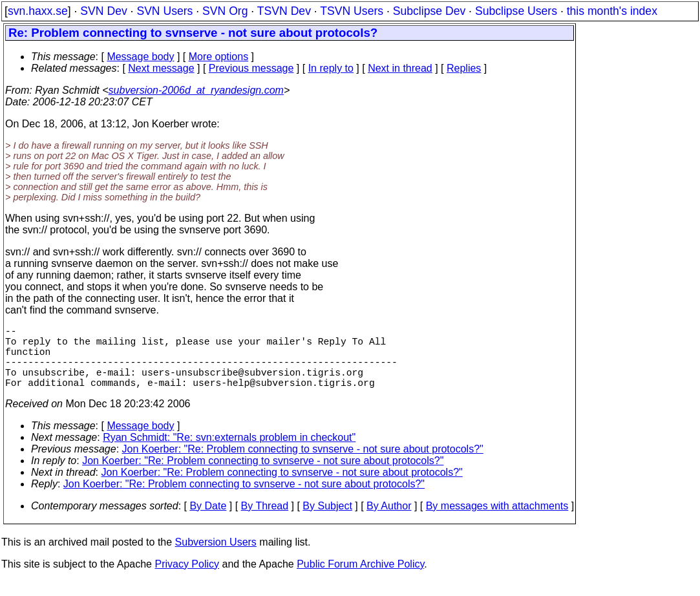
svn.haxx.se (38, 11)
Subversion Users (216, 557)
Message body (140, 56)
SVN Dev (103, 11)
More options (219, 56)
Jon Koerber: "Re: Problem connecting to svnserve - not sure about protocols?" (302, 464)
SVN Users (164, 11)
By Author (388, 521)
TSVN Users (351, 11)
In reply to (331, 68)
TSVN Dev (284, 11)
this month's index (612, 11)
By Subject (327, 521)
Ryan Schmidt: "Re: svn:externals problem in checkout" (229, 452)
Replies (464, 68)
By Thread (265, 521)
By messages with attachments (497, 521)
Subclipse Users (516, 11)
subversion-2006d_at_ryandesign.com (196, 90)
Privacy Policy (186, 579)
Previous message (251, 68)
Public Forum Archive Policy (360, 579)
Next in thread (400, 68)
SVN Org (225, 11)
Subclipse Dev (429, 11)
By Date (207, 521)
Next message (161, 68)
